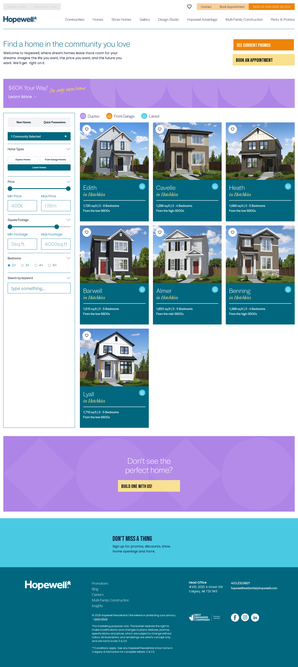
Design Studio (168, 19)
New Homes (24, 122)
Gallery (145, 19)
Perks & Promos (283, 19)
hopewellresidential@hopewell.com (252, 588)
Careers (98, 594)
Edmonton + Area (45, 6)
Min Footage (22, 240)
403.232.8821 (240, 583)
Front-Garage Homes (55, 159)
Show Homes (121, 19)
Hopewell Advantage (202, 19)
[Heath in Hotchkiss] (260, 171)
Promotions (100, 583)
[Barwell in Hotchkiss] (114, 275)
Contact (206, 6)
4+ (39, 265)
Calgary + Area (16, 6)
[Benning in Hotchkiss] (260, 275)
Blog (95, 588)
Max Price (56, 202)
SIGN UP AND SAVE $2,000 (272, 6)
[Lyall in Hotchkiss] (114, 378)
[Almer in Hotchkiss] (187, 275)
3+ (25, 265)
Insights (97, 605)
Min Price (22, 202)
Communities (74, 19)
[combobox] (39, 136)
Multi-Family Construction (244, 19)
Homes (98, 19)
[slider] (10, 188)
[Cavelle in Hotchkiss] (187, 171)
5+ (52, 265)
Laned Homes (39, 167)
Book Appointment (232, 6)
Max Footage (56, 240)
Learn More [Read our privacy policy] (100, 619)
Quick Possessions (55, 122)
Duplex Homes (23, 159)
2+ (12, 265)
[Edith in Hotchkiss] (114, 171)
